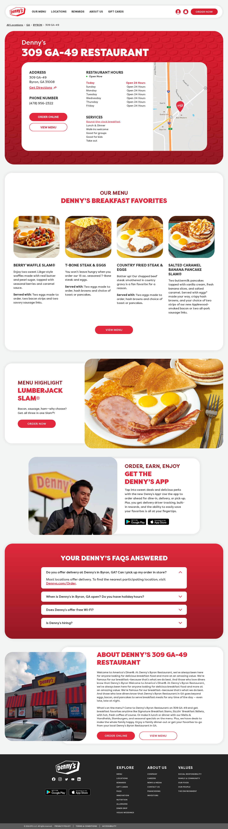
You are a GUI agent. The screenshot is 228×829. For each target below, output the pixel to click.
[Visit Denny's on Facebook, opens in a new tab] (55, 779)
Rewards (121, 783)
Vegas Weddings (125, 812)
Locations (122, 778)
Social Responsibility (190, 774)
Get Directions (40, 87)
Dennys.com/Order (61, 583)
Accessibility (109, 826)
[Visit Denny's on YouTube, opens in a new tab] (74, 779)
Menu (119, 774)
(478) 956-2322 (41, 103)
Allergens (122, 804)
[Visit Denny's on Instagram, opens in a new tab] (61, 779)
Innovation (123, 795)
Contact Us (153, 787)
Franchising (154, 791)
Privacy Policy (63, 826)
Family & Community (189, 778)
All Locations (15, 25)
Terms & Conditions (86, 826)
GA (28, 25)
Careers (151, 778)
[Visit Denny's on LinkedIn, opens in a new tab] (80, 779)
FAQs (119, 791)
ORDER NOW (36, 423)
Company (152, 774)
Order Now (204, 11)
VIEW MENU (48, 127)
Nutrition (122, 800)
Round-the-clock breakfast (103, 121)
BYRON (37, 25)
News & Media (154, 783)
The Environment (187, 791)
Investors (152, 795)
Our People (184, 787)
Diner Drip (122, 808)
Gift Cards (122, 787)
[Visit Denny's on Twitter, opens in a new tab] (68, 779)
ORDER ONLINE (48, 117)
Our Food (183, 783)
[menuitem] (39, 11)
